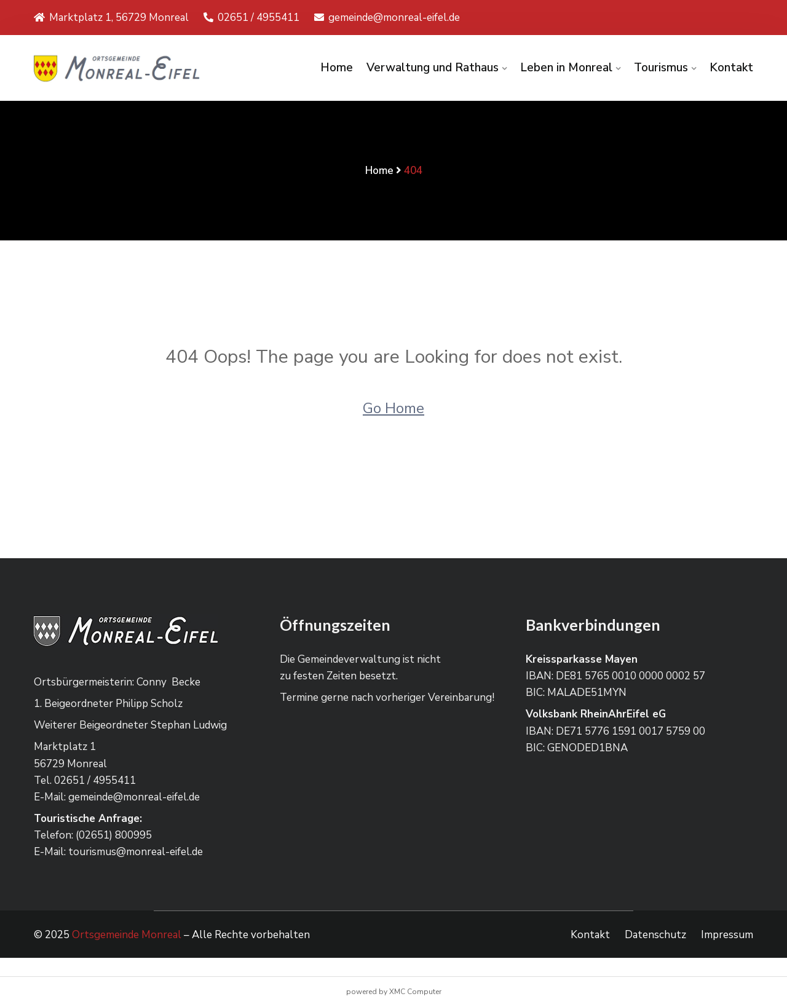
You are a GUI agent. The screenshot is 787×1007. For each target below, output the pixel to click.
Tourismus (661, 68)
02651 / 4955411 (251, 17)
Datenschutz (655, 935)
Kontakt (731, 68)
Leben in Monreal (566, 68)
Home (336, 68)
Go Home (393, 408)
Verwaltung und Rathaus (432, 68)
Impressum (727, 935)
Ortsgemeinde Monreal (126, 935)
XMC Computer (415, 992)
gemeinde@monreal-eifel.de (387, 17)
